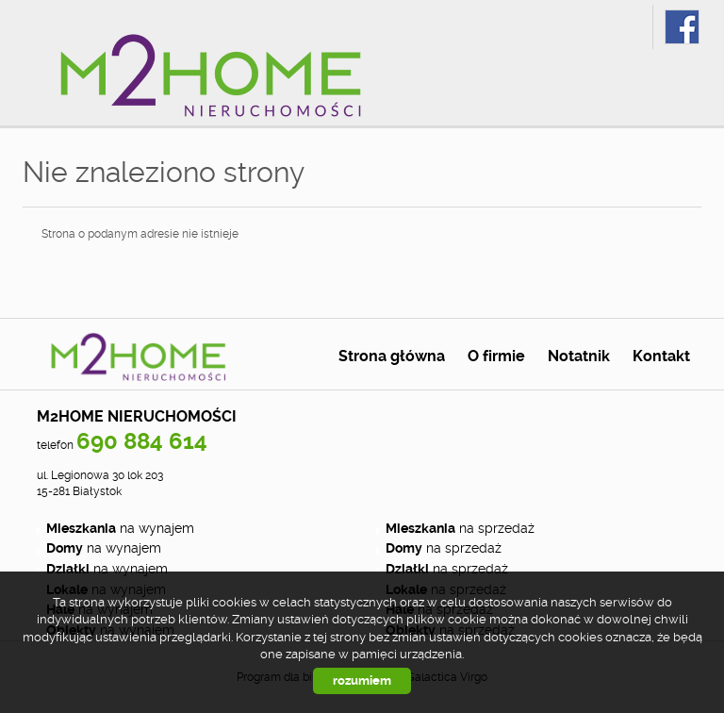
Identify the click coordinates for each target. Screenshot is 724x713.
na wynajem (120, 528)
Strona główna (391, 356)
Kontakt (661, 356)
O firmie (496, 356)
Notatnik (579, 356)
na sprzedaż (460, 528)
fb (682, 26)
